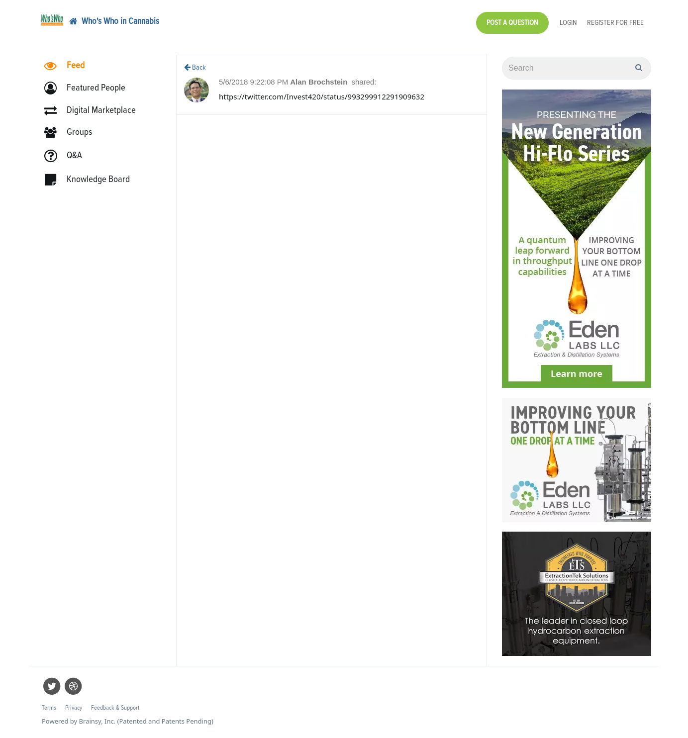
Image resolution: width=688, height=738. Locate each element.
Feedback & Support (115, 708)
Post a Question (512, 22)
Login (568, 22)
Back (195, 67)
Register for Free (615, 22)
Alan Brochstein (319, 82)
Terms (49, 708)
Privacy (73, 708)
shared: (363, 82)
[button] (89, 88)
